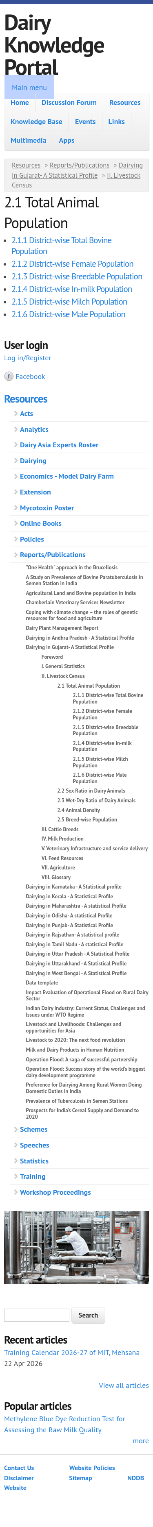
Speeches (34, 1145)
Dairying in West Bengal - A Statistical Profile (76, 973)
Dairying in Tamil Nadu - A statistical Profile (74, 944)
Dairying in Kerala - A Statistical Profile (69, 896)
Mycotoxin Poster (47, 507)
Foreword (52, 656)
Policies (32, 539)
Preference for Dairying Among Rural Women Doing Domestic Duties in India (84, 1088)
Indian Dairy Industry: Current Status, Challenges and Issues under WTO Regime (85, 1011)
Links (117, 121)
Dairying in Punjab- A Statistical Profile (69, 925)
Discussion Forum (69, 102)
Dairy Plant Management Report (62, 628)
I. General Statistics (63, 666)
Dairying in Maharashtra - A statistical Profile (76, 905)
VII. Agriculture (58, 867)
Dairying (33, 460)
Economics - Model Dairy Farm (67, 476)
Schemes (34, 1129)
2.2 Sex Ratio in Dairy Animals (91, 790)
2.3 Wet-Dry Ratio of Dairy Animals (96, 800)
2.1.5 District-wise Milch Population (69, 301)
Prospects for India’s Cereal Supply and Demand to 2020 (82, 1113)
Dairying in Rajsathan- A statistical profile (72, 934)
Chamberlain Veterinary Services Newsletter (75, 602)
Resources (125, 102)
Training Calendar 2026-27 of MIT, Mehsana (72, 1352)
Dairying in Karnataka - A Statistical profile (74, 886)
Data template (42, 982)
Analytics (34, 429)
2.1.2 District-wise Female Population (72, 263)
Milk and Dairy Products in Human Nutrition (75, 1049)
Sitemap (80, 1478)
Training (33, 1176)
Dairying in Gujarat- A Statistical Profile (70, 647)
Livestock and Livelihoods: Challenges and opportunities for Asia (73, 1027)
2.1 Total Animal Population (88, 685)
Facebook (30, 376)
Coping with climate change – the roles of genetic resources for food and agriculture (81, 615)
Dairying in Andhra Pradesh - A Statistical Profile (80, 637)
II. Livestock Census (63, 676)
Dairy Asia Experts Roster (59, 444)
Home (20, 102)
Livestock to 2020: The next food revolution (75, 1040)
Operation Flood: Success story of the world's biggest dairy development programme (85, 1072)
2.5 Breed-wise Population (87, 819)
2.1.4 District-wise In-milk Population (71, 288)
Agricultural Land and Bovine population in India (81, 593)
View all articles (124, 1385)
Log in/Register (27, 357)
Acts (26, 413)
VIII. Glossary (56, 877)
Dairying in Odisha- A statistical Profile (69, 915)
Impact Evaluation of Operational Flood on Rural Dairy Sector (87, 995)
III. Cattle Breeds (60, 829)
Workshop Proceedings (55, 1192)
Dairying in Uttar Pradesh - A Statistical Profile (77, 953)
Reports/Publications (79, 165)
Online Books (41, 523)
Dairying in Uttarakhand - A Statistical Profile (76, 963)
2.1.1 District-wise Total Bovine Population (108, 698)
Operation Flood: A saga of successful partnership (81, 1059)
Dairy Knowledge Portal (54, 44)
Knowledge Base (36, 121)
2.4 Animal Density (78, 810)
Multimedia (29, 140)
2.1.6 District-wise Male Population (68, 314)
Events (85, 121)
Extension (35, 492)
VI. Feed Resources (63, 858)
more (141, 1440)
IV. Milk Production (63, 838)
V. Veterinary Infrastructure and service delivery (95, 848)
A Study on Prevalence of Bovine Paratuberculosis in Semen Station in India (84, 580)
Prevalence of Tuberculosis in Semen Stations (77, 1101)
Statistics (34, 1160)
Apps (67, 140)
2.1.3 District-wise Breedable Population (76, 276)
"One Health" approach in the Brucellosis (72, 567)
